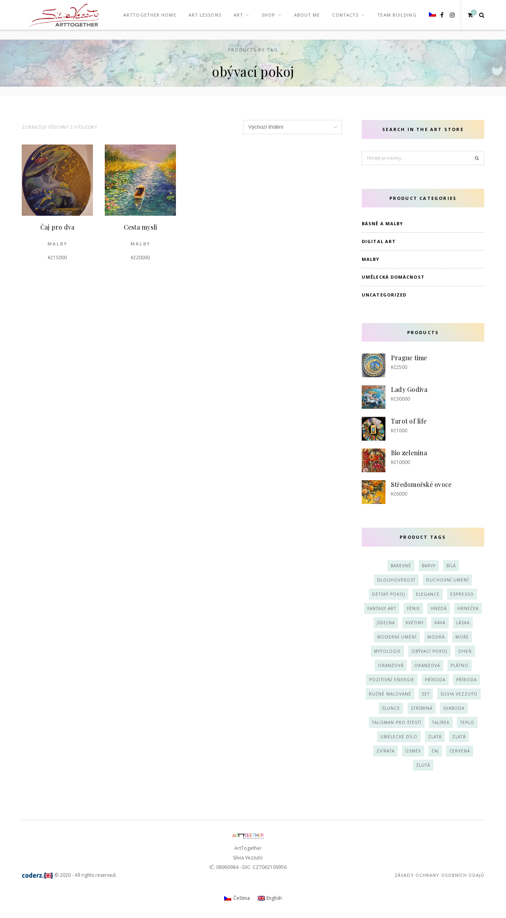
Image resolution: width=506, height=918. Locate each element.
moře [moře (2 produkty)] (462, 637)
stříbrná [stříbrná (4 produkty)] (421, 708)
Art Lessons (205, 15)
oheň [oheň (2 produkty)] (465, 651)
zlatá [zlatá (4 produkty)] (435, 736)
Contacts (345, 15)
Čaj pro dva (57, 227)
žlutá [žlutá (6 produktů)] (423, 765)
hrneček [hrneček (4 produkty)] (468, 608)
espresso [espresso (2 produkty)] (462, 594)
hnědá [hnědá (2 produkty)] (438, 608)
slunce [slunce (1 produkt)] (391, 708)
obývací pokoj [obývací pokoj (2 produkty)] (429, 651)
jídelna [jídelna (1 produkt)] (386, 622)
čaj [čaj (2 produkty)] (435, 751)
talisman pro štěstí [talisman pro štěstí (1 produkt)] (396, 722)
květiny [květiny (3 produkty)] (415, 622)
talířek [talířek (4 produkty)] (440, 722)
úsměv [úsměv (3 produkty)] (413, 751)
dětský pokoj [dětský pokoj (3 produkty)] (388, 594)
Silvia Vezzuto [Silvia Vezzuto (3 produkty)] (459, 694)
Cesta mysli (140, 227)
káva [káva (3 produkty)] (440, 622)
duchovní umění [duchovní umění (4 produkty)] (447, 580)
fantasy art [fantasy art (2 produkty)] (381, 608)
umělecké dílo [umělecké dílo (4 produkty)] (398, 736)
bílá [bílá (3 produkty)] (451, 565)
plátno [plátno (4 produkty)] (459, 665)
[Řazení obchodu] (292, 127)
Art (238, 15)
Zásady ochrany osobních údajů (439, 875)
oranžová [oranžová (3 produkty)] (391, 665)
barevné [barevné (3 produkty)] (401, 565)
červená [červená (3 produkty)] (459, 751)
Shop (268, 15)
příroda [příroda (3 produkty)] (466, 679)
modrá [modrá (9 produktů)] (436, 637)
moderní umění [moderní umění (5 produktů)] (397, 637)
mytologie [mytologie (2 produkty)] (387, 651)
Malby (57, 244)
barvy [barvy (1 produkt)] (429, 565)
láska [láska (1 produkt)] (463, 622)
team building (396, 15)
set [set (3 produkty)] (426, 694)
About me (307, 15)
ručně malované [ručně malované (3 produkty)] (390, 694)
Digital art (379, 241)
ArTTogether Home (149, 15)
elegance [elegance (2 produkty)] (428, 594)
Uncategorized (384, 295)
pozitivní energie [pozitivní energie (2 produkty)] (391, 679)
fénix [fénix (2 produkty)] (413, 608)
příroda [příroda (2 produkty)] (435, 679)
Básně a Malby (382, 223)
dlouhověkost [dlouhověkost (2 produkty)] (396, 580)
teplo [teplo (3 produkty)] (467, 722)
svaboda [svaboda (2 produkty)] (453, 708)
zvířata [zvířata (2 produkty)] (385, 751)
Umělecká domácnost (393, 277)
